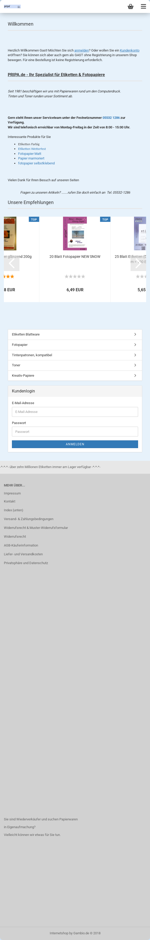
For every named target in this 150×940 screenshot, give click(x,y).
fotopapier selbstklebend (36, 163)
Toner (16, 365)
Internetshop (59, 933)
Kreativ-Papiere (23, 375)
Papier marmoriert (31, 158)
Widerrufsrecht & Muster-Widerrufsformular (36, 528)
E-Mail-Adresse (23, 403)
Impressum (12, 493)
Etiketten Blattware (26, 334)
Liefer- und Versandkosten (23, 554)
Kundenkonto (129, 50)
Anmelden (75, 444)
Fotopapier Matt (29, 154)
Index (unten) (13, 510)
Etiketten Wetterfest (32, 149)
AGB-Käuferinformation (21, 545)
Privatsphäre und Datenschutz (26, 563)
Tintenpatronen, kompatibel (32, 355)
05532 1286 (111, 118)
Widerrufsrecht (15, 536)
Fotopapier (19, 345)
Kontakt (9, 501)
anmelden (81, 50)
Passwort (19, 423)
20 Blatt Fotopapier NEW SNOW (74, 256)
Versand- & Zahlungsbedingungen (28, 519)
